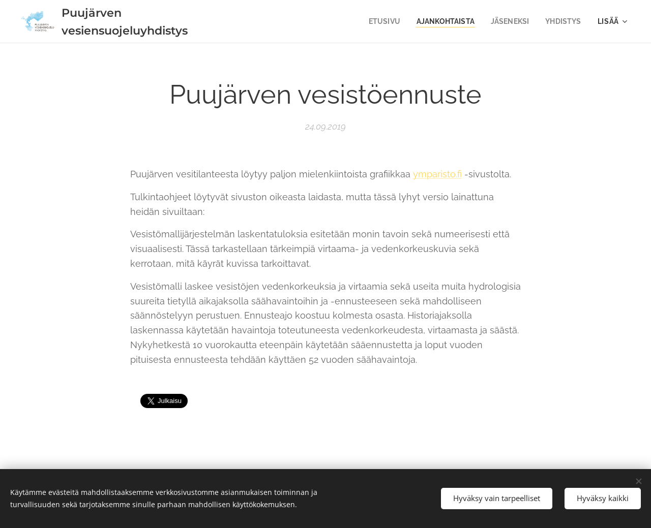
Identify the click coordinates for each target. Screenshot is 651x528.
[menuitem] (378, 21)
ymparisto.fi (437, 174)
